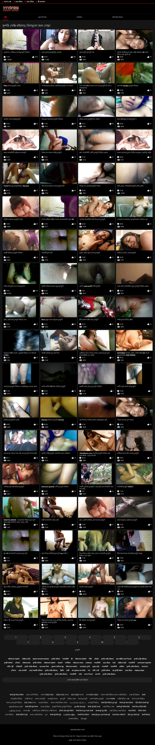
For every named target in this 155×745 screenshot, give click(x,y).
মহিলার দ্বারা (26, 663)
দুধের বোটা (96, 666)
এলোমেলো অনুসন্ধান (144, 663)
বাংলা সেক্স (7, 2)
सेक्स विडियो (132, 711)
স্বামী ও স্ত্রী (10, 666)
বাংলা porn (110, 699)
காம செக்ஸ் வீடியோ (77, 703)
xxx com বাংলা (30, 703)
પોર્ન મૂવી (84, 719)
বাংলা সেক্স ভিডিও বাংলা (59, 703)
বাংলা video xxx (47, 695)
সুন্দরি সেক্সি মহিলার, (140, 659)
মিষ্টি (90, 659)
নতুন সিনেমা (42, 17)
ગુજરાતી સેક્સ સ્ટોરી (16, 707)
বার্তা (114, 663)
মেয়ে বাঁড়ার (18, 2)
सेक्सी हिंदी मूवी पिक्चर (31, 707)
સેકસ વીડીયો (45, 707)
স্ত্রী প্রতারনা (41, 2)
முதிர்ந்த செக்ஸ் (15, 711)
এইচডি (96, 659)
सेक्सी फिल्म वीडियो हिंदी (139, 707)
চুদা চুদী (62, 699)
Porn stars (139, 670)
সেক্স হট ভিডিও (134, 695)
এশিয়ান (17, 663)
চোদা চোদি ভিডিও (32, 695)
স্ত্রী (72, 659)
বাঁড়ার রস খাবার (78, 663)
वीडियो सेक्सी (142, 711)
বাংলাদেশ (145, 666)
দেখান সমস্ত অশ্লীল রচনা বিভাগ (77, 680)
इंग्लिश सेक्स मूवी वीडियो (66, 711)
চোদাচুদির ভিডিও (16, 699)
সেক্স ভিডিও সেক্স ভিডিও (117, 711)
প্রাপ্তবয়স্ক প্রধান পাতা (77, 730)
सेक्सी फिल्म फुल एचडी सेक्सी (84, 711)
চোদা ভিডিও (9, 715)
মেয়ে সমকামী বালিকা (35, 670)
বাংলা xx (26, 711)
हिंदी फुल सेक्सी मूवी (133, 715)
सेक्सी (143, 695)
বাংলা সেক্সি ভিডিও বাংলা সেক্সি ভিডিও (114, 695)
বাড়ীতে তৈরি (26, 659)
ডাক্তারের (89, 663)
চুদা (46, 715)
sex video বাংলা (77, 695)
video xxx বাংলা (62, 695)
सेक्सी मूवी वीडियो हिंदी (123, 707)
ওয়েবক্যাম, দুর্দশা (85, 666)
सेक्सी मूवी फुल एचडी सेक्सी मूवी (100, 715)
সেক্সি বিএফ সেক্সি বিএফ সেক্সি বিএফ (44, 711)
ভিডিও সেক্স (72, 699)
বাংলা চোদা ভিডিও (138, 699)
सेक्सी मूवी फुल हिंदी (101, 711)
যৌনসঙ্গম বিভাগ (117, 17)
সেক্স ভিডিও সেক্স (108, 707)
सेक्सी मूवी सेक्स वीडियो (126, 703)
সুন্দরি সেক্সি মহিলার (107, 659)
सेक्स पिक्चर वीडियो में (118, 715)
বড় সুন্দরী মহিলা (117, 670)
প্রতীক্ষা (121, 666)
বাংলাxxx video (92, 695)
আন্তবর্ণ (60, 663)
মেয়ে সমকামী (22, 670)
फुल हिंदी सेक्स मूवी (79, 707)
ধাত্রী (67, 670)
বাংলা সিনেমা (88, 674)
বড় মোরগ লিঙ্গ (44, 666)
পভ (89, 670)
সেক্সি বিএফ (29, 699)
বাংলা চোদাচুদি (40, 699)
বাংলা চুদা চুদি (82, 699)
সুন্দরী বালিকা (55, 659)
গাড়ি (80, 674)
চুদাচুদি (77, 650)
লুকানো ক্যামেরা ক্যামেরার (41, 659)
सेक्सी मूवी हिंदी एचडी (94, 707)
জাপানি (97, 674)
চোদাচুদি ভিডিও (93, 703)
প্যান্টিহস (68, 663)
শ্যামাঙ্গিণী (65, 659)
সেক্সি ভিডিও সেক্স (123, 699)
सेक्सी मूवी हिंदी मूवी (55, 715)
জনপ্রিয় (79, 17)
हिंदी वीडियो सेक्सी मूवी (142, 703)
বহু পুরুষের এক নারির (78, 670)
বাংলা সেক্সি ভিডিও (36, 715)
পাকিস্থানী (19, 666)
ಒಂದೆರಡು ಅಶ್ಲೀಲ (69, 715)
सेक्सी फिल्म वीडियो (83, 715)
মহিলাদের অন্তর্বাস (13, 659)
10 (102, 642)
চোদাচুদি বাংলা (53, 699)
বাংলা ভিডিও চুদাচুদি (97, 699)
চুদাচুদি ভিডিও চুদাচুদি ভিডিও (62, 707)
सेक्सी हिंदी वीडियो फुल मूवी (109, 703)
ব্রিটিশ (62, 670)
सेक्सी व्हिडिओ (146, 715)
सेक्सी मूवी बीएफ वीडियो (16, 695)
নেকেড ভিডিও (43, 703)
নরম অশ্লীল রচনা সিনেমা (124, 659)
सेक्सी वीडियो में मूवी (21, 715)
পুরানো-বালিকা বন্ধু (57, 666)
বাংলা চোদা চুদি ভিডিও (14, 703)
